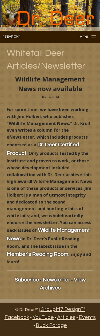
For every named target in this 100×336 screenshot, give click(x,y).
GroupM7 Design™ (63, 309)
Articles (66, 317)
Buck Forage (51, 325)
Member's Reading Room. (38, 254)
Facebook (17, 317)
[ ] (12, 36)
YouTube (43, 317)
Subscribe (27, 280)
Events (87, 317)
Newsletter (56, 280)
